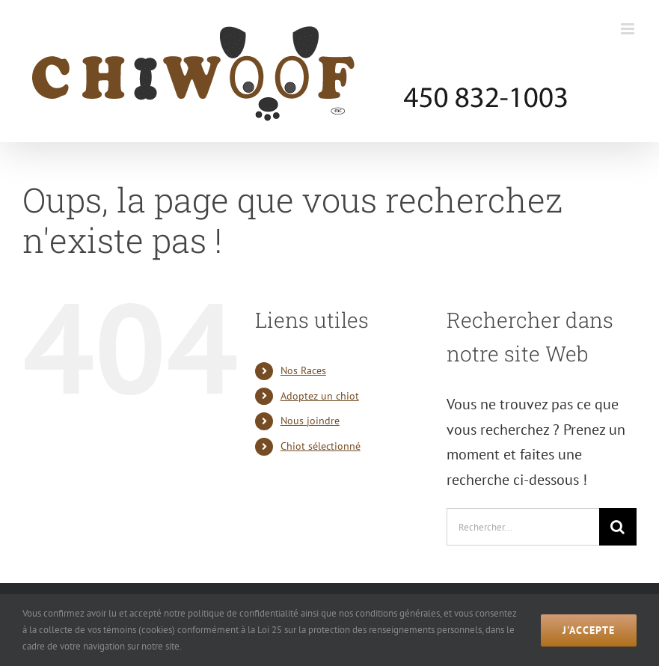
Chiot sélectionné (321, 446)
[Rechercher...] (523, 527)
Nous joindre (310, 420)
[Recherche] (618, 527)
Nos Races (303, 370)
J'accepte (589, 630)
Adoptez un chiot (320, 396)
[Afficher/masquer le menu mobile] (629, 29)
